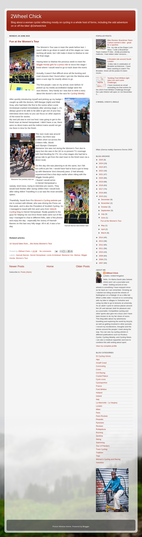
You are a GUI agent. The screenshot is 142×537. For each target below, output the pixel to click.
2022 (101, 171)
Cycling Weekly (77, 93)
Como (98, 369)
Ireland (99, 396)
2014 (101, 237)
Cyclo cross (101, 379)
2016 (101, 193)
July (103, 214)
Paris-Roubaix (102, 416)
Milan (98, 409)
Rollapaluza (101, 429)
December (105, 199)
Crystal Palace (102, 376)
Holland (99, 393)
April (103, 229)
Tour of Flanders (103, 446)
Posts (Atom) (26, 272)
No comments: (46, 251)
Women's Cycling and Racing (108, 459)
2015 (101, 196)
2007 (101, 263)
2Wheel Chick (26, 16)
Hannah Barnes (22, 255)
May (103, 225)
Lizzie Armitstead (54, 255)
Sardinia (99, 436)
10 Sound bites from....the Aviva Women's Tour (30, 244)
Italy (97, 399)
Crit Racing (100, 373)
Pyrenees (100, 423)
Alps (98, 359)
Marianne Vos (67, 255)
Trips (98, 456)
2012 (101, 245)
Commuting (101, 366)
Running (99, 433)
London (99, 406)
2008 (101, 259)
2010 (101, 252)
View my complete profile (106, 346)
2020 (101, 178)
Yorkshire (100, 463)
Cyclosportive (101, 383)
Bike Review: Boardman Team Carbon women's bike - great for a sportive (119, 42)
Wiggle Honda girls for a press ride (52, 65)
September (106, 210)
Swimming (100, 443)
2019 (101, 182)
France (99, 386)
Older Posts (83, 266)
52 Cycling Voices (103, 356)
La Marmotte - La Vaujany (106, 403)
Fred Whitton (101, 389)
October (104, 207)
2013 (101, 241)
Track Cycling (101, 449)
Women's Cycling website (46, 200)
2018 (101, 185)
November (105, 203)
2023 (101, 167)
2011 (101, 248)
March (104, 233)
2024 (101, 163)
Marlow (77, 255)
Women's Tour (22, 258)
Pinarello (99, 419)
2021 (101, 174)
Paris (98, 413)
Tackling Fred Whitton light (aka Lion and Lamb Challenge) (118, 80)
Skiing (98, 439)
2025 (101, 160)
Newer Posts (16, 266)
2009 (101, 256)
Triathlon (99, 453)
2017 (101, 189)
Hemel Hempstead (38, 255)
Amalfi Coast (101, 363)
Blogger (86, 526)
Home (50, 266)
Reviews (99, 426)
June (103, 218)
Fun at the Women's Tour (24, 41)
